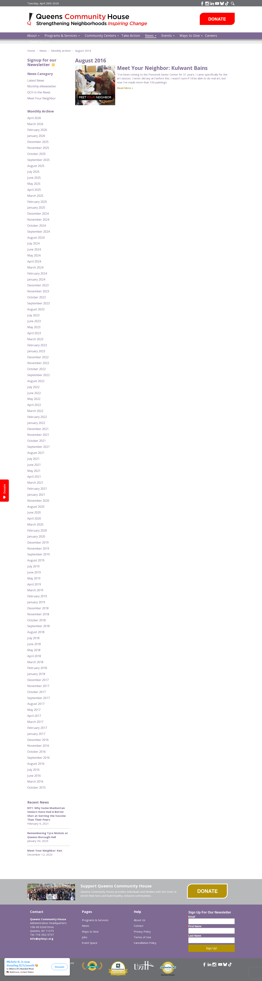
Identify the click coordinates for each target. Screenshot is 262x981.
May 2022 (33, 399)
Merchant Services (168, 975)
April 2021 (34, 477)
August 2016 (83, 50)
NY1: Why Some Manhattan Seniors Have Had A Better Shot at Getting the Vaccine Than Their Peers (46, 813)
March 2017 (35, 722)
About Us (139, 920)
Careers (211, 35)
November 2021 (38, 435)
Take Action (130, 35)
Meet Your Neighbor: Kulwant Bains (162, 67)
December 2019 (38, 542)
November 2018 (38, 614)
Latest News (35, 80)
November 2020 (38, 501)
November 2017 (38, 686)
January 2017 (36, 734)
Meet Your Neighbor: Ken (44, 850)
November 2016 (38, 746)
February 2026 (37, 130)
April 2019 (34, 584)
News (150, 35)
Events (167, 35)
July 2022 (33, 387)
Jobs (84, 937)
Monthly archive (61, 50)
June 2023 (34, 321)
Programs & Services (62, 35)
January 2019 (36, 602)
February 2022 (37, 417)
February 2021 (37, 489)
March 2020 (35, 524)
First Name (194, 926)
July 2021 (33, 459)
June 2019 (34, 572)
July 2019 (33, 566)
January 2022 (36, 423)
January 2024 (36, 279)
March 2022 (35, 411)
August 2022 (35, 381)
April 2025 (34, 190)
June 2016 (34, 776)
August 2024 (35, 238)
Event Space (39, 42)
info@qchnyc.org (41, 938)
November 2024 (38, 220)
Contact (138, 925)
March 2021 (35, 483)
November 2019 (38, 548)
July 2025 (33, 172)
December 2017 (38, 680)
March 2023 (35, 339)
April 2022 (34, 405)
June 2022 (34, 393)
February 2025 (37, 202)
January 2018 (36, 674)
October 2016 (36, 752)
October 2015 (36, 787)
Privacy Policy (142, 931)
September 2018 (38, 626)
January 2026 (36, 136)
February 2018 (37, 668)
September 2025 (38, 160)
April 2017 (34, 716)
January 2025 (36, 208)
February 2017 (37, 728)
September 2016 (38, 758)
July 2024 (33, 243)
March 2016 (35, 781)
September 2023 (38, 303)
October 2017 (36, 692)
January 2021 (36, 495)
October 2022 (36, 369)
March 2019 (35, 590)
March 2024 (35, 267)
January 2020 (36, 536)
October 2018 (36, 620)
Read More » (125, 88)
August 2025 (35, 166)
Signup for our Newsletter (41, 62)
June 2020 (34, 512)
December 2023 (38, 285)
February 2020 (37, 530)
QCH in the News (38, 92)
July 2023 (33, 315)
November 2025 (38, 148)
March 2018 (35, 662)
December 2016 (38, 740)
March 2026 (35, 124)
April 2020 (34, 518)
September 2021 (38, 447)
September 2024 (38, 232)
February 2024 (37, 273)
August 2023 (35, 309)
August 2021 (35, 453)
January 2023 (36, 351)
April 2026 (34, 118)
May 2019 (33, 578)
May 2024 (33, 255)
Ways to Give (191, 35)
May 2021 (33, 471)
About (33, 35)
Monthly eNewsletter (41, 86)
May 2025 (33, 184)
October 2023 (36, 297)
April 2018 (34, 656)
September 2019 (38, 554)
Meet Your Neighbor (41, 98)
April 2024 (34, 261)
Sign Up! (211, 948)
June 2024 (34, 249)
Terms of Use (142, 937)
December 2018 (38, 608)
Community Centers (102, 35)
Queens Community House (92, 20)
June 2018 (34, 644)
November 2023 (38, 291)
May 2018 (33, 650)
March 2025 (35, 196)
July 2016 (33, 770)
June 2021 (34, 465)
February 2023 (37, 345)
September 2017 (38, 698)
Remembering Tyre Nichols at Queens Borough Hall (47, 835)
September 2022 (38, 375)
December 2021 (38, 429)
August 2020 (35, 507)
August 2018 (35, 632)
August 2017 (35, 704)
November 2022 (38, 363)
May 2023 (33, 327)
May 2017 (33, 710)
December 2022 (38, 357)
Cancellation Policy (145, 943)
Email (191, 916)
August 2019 (35, 560)
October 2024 (36, 226)
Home (31, 50)
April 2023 (34, 333)
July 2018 (33, 638)
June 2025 (34, 178)
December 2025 (38, 142)
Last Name (194, 935)
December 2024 (38, 214)
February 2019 (37, 596)
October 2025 (36, 154)
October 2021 (36, 441)
